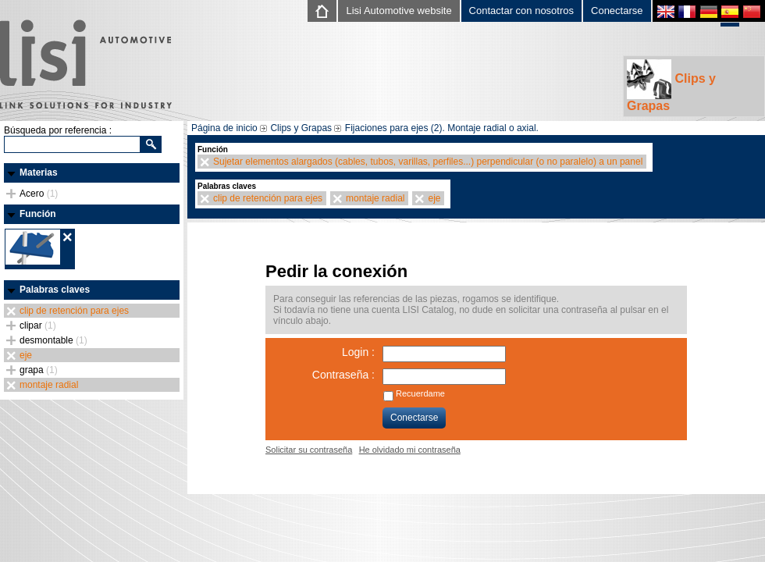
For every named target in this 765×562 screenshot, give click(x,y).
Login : (358, 352)
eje (26, 355)
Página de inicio (224, 128)
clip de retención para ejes (74, 310)
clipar (38, 325)
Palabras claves (55, 289)
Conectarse (616, 10)
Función (38, 213)
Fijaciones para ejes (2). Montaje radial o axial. (442, 128)
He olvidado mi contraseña (410, 449)
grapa (39, 370)
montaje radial (49, 384)
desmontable (53, 340)
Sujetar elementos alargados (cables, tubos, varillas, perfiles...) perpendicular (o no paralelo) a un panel (427, 161)
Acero (39, 193)
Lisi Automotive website (398, 10)
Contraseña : (343, 374)
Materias (39, 172)
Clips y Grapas (671, 85)
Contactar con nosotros (521, 10)
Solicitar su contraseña (308, 449)
